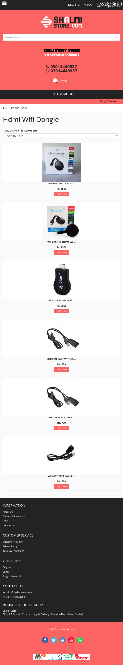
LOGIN (89, 4)
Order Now (62, 194)
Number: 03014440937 (15, 597)
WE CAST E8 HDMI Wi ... (61, 242)
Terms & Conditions (13, 551)
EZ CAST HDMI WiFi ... (61, 300)
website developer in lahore (71, 633)
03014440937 (61, 66)
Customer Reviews (13, 541)
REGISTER (74, 4)
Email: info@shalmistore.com (18, 592)
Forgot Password (12, 576)
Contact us (8, 525)
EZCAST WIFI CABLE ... (61, 417)
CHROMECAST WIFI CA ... (61, 359)
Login (6, 571)
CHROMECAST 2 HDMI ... (61, 183)
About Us (8, 511)
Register (7, 567)
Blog (5, 521)
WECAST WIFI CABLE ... (61, 476)
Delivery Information (14, 516)
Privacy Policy (10, 546)
